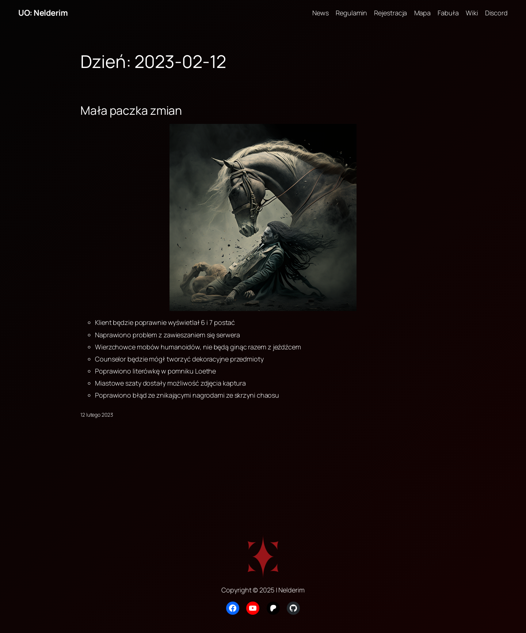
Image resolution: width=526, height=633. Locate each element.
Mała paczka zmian (131, 110)
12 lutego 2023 (96, 414)
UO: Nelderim (43, 12)
